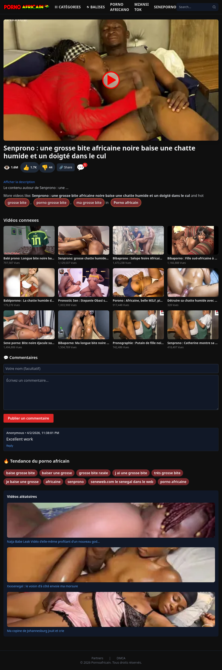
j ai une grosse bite (131, 473)
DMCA (121, 658)
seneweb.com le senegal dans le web (122, 481)
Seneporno (165, 7)
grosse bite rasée (93, 473)
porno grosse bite (51, 202)
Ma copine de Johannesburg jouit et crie (35, 631)
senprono (76, 481)
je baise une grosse (22, 481)
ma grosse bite (89, 202)
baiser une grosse (57, 473)
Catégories (67, 7)
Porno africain (126, 202)
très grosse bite (167, 473)
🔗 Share (65, 167)
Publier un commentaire (28, 418)
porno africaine (173, 481)
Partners (98, 658)
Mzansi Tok (141, 7)
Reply (9, 446)
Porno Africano (119, 7)
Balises (95, 7)
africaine (53, 481)
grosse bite (17, 202)
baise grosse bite (20, 473)
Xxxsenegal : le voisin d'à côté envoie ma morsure (42, 586)
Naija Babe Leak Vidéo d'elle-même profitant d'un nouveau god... (53, 541)
